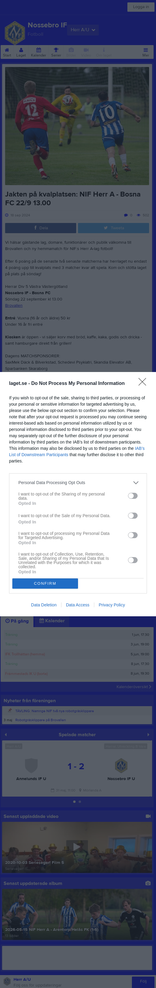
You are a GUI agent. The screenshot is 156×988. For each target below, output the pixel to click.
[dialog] (78, 494)
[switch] (133, 496)
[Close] (144, 383)
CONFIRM (45, 583)
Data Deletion (44, 604)
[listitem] (78, 483)
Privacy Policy (112, 604)
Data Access (77, 604)
